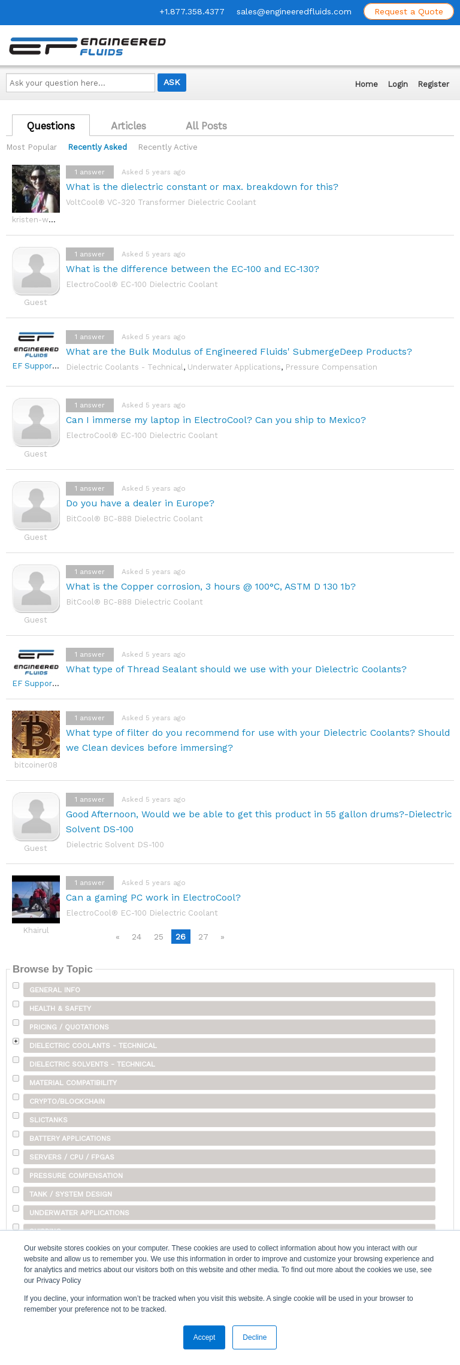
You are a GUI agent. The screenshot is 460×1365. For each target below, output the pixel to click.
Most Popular (31, 147)
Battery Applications (70, 1138)
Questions (51, 126)
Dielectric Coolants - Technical (124, 367)
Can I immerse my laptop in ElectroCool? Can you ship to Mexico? (216, 419)
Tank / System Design (70, 1194)
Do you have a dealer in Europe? (140, 503)
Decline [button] (255, 1337)
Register (433, 84)
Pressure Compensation (331, 367)
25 (159, 936)
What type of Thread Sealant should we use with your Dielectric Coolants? (236, 669)
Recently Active (168, 147)
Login (398, 84)
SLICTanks (48, 1120)
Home (366, 84)
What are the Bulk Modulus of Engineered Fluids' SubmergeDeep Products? (239, 351)
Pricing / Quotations (69, 1027)
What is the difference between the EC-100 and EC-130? (192, 268)
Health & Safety (60, 1008)
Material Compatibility (73, 1083)
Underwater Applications (234, 367)
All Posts (206, 126)
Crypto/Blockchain (67, 1101)
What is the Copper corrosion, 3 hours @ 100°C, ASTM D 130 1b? (211, 586)
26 (180, 936)
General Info (54, 990)
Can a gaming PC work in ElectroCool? (153, 897)
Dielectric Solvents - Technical (92, 1064)
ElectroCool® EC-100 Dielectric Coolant (142, 284)
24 (136, 936)
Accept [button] (204, 1337)
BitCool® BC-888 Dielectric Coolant (134, 518)
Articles (128, 126)
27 (203, 936)
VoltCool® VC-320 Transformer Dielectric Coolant (161, 202)
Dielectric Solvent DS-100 (115, 844)
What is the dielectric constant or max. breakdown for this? (202, 186)
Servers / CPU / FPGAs (71, 1157)
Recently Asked (97, 147)
